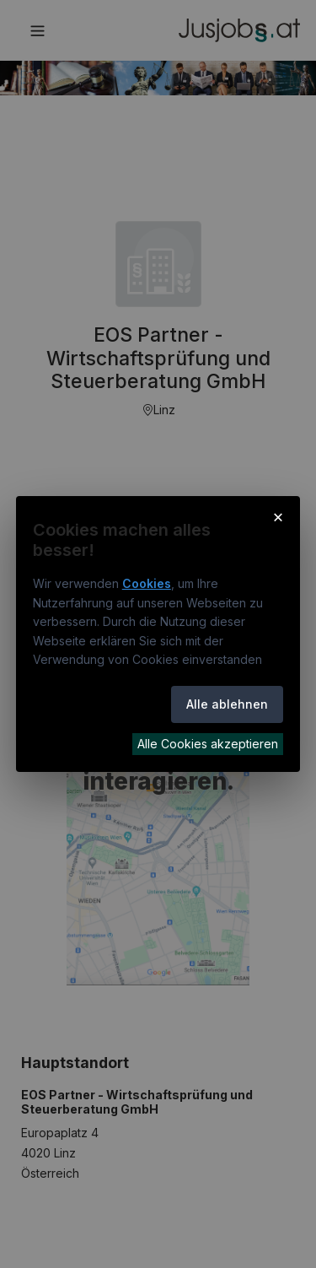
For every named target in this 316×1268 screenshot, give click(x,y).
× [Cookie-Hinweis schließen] (278, 516)
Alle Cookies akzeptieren (207, 744)
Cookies (146, 583)
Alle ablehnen (227, 704)
